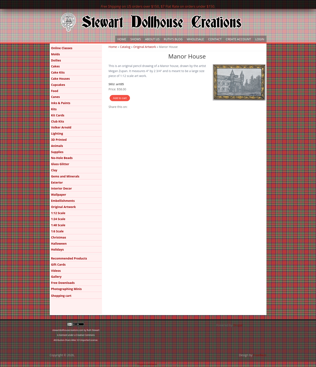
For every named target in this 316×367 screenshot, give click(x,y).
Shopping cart (61, 296)
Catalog (125, 47)
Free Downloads (63, 283)
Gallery (56, 277)
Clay (54, 170)
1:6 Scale (57, 231)
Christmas (58, 237)
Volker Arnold (61, 127)
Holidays (57, 249)
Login (259, 39)
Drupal (238, 325)
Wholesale (195, 39)
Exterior (57, 182)
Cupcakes (58, 85)
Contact (214, 39)
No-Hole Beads (62, 158)
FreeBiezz (259, 355)
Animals (57, 146)
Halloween (59, 243)
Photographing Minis (66, 289)
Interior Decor (61, 188)
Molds (55, 54)
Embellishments (63, 201)
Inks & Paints (60, 103)
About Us (152, 39)
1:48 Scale (58, 225)
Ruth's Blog (173, 39)
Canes (55, 97)
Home (121, 39)
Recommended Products (69, 258)
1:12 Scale (58, 213)
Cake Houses (60, 79)
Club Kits (57, 121)
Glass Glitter (60, 164)
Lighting (57, 133)
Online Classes (61, 48)
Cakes (55, 66)
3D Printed (59, 140)
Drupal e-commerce (147, 364)
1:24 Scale (58, 219)
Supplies (57, 152)
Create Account (238, 39)
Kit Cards (57, 115)
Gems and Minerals (65, 176)
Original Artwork (144, 47)
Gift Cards (58, 264)
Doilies (56, 60)
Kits (54, 109)
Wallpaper (58, 195)
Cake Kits (58, 72)
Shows (135, 39)
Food (54, 91)
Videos (56, 271)
